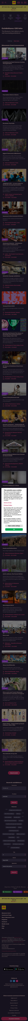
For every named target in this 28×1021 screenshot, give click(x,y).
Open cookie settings (14, 525)
